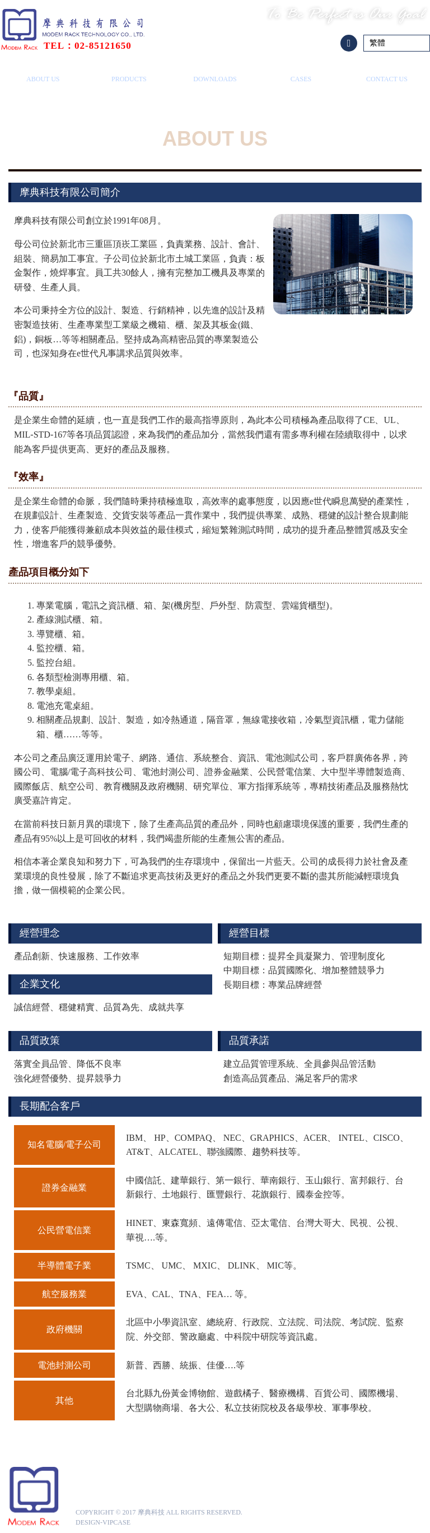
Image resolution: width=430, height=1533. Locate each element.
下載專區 (214, 73)
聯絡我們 (387, 73)
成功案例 (301, 73)
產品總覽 (129, 73)
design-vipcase (103, 1522)
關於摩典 (43, 73)
